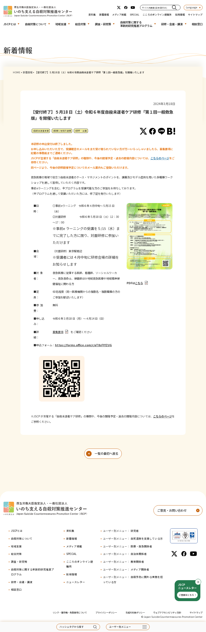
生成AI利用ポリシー (135, 612)
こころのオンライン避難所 (157, 14)
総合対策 (80, 24)
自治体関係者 (125, 554)
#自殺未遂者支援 (41, 130)
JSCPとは (9, 24)
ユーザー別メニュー (120, 627)
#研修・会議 (81, 130)
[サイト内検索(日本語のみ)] (174, 7)
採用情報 (180, 14)
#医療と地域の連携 (62, 130)
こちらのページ (159, 158)
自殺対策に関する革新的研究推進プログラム (136, 24)
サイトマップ (195, 14)
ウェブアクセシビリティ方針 (167, 612)
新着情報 (104, 14)
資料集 (92, 14)
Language (191, 7)
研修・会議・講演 (172, 24)
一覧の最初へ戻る (106, 453)
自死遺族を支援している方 (133, 538)
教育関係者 (123, 562)
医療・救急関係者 (127, 546)
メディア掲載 (119, 14)
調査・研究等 (103, 24)
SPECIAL (134, 14)
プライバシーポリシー (106, 612)
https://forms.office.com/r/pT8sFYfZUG (83, 345)
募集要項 (58, 332)
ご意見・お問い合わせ (172, 510)
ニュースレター (75, 582)
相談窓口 (197, 24)
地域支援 (60, 24)
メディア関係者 (126, 569)
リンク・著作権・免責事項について (70, 612)
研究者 (121, 531)
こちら (139, 283)
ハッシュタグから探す (72, 627)
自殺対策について (35, 24)
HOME (16, 72)
